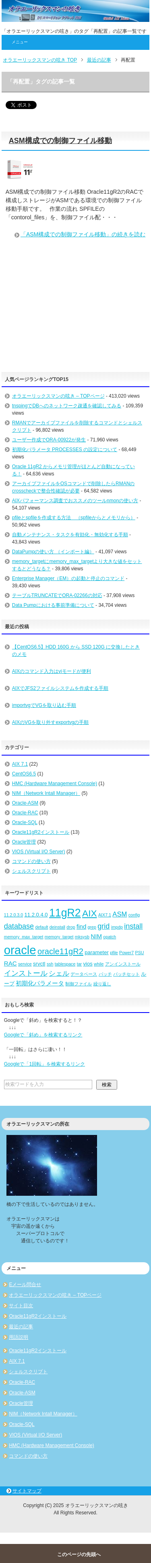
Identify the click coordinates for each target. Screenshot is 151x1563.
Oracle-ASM (25, 803)
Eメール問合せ (25, 1284)
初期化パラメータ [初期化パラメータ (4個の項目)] (40, 983)
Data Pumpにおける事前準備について (53, 605)
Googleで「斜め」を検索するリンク (43, 1035)
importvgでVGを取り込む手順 (44, 705)
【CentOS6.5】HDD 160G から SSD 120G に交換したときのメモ (76, 650)
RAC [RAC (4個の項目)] (10, 963)
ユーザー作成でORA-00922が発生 (49, 440)
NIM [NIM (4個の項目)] (96, 936)
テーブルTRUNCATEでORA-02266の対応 (57, 595)
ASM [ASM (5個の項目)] (119, 914)
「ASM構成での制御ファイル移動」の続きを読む (83, 234)
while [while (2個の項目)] (98, 963)
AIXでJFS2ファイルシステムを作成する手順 (60, 688)
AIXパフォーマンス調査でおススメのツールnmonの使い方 (75, 500)
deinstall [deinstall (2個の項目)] (57, 927)
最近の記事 (21, 1327)
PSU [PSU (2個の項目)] (139, 952)
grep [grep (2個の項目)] (92, 927)
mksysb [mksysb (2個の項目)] (82, 936)
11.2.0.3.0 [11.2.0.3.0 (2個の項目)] (13, 914)
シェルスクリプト (31, 871)
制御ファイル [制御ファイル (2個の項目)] (78, 983)
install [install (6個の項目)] (133, 926)
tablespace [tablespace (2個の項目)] (65, 963)
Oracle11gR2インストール (41, 832)
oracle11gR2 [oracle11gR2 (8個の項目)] (60, 951)
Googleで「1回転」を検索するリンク (44, 1064)
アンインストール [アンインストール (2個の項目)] (123, 963)
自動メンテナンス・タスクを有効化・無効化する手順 (70, 534)
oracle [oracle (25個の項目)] (20, 950)
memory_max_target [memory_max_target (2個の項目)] (23, 936)
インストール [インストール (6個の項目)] (26, 973)
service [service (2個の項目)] (25, 963)
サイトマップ (26, 1491)
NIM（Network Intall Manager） (46, 793)
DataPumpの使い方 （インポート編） (53, 552)
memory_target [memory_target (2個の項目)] (59, 936)
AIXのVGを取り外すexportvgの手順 (50, 722)
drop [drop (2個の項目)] (70, 927)
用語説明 (18, 1337)
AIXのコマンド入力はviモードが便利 (51, 671)
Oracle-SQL (24, 822)
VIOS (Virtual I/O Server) (38, 851)
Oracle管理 (24, 842)
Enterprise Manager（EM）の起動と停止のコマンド (68, 578)
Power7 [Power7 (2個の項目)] (126, 952)
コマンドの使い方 (31, 861)
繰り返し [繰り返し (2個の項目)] (102, 983)
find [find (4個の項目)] (81, 926)
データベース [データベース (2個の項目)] (83, 974)
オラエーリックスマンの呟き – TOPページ (58, 396)
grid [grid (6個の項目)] (103, 926)
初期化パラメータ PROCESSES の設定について (64, 449)
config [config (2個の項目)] (134, 914)
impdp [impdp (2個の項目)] (117, 927)
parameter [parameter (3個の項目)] (97, 952)
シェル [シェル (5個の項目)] (59, 973)
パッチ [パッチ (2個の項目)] (105, 974)
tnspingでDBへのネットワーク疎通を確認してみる (66, 406)
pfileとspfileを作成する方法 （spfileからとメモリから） (73, 517)
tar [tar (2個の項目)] (79, 963)
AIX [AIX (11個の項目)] (89, 913)
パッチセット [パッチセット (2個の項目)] (126, 974)
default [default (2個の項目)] (41, 927)
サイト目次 (21, 1305)
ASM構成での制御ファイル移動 (60, 141)
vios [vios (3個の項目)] (87, 964)
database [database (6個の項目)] (19, 926)
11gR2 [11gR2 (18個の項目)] (65, 913)
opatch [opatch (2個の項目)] (109, 936)
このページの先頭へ (79, 1554)
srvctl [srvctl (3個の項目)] (39, 964)
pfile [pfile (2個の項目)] (114, 952)
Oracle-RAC (25, 813)
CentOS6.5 (24, 774)
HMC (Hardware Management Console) (54, 783)
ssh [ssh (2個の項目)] (50, 963)
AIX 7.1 (20, 764)
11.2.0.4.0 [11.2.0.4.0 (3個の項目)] (36, 915)
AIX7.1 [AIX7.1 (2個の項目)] (104, 914)
